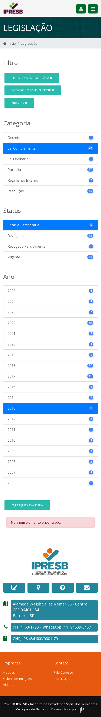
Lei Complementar (33, 90)
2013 (19, 103)
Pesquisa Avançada (27, 505)
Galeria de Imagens (17, 678)
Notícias (9, 672)
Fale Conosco (63, 672)
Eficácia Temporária (32, 78)
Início (9, 43)
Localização (62, 678)
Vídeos (8, 684)
